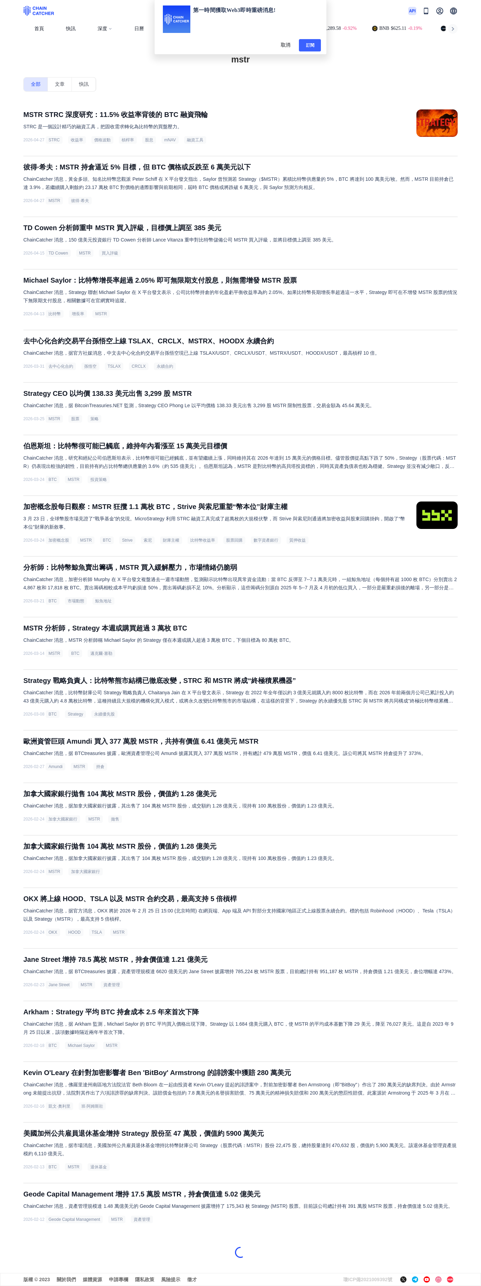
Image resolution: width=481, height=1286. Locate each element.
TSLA (97, 932)
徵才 (192, 1279)
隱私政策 (144, 1279)
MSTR (54, 200)
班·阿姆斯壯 (92, 1106)
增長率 (78, 313)
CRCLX (139, 366)
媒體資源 (92, 1279)
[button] (453, 11)
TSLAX (114, 366)
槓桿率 (128, 140)
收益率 (77, 140)
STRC (54, 140)
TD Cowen (58, 253)
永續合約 (165, 366)
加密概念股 (58, 540)
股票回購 (234, 540)
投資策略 (98, 479)
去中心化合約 (60, 366)
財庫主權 (171, 540)
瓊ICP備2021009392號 (367, 1279)
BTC (52, 479)
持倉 (100, 766)
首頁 (39, 28)
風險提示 (170, 1279)
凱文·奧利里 (59, 1106)
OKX (52, 932)
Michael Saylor (81, 1045)
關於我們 (66, 1279)
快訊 (71, 28)
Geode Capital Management (74, 1219)
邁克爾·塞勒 (101, 653)
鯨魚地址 (103, 601)
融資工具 (195, 140)
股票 (75, 418)
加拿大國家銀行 (62, 819)
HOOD (74, 932)
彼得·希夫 (80, 200)
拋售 (115, 819)
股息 (149, 140)
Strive (127, 540)
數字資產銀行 (266, 540)
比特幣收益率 (202, 540)
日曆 (139, 28)
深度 (105, 28)
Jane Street (58, 984)
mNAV (170, 140)
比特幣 (54, 313)
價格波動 (102, 140)
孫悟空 (90, 366)
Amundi (55, 766)
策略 (94, 418)
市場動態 (76, 601)
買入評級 (110, 253)
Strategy (75, 714)
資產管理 (111, 984)
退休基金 (98, 1167)
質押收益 (297, 540)
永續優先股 (104, 714)
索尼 (148, 540)
